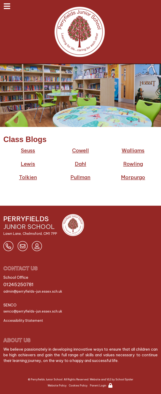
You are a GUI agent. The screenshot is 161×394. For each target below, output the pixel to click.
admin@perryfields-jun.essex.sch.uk (32, 291)
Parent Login (98, 385)
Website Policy (57, 385)
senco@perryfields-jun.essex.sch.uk (32, 311)
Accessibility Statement (23, 320)
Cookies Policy (78, 385)
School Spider (124, 379)
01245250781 (18, 284)
